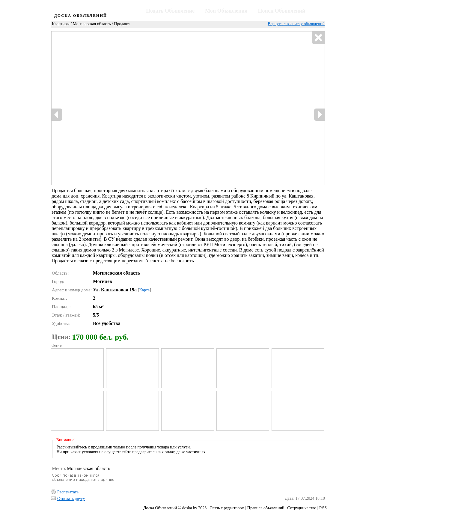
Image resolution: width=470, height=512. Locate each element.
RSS (323, 508)
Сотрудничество (301, 508)
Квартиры (61, 24)
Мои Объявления (226, 11)
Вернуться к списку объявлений (296, 24)
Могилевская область (92, 24)
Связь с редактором (227, 508)
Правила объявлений (265, 508)
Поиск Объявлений (281, 11)
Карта (144, 290)
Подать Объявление (170, 11)
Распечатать (68, 492)
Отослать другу (71, 498)
